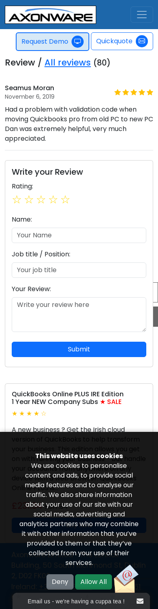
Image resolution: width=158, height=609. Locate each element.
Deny (60, 581)
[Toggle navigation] (142, 14)
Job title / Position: (41, 254)
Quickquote (122, 41)
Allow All (93, 581)
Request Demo (53, 42)
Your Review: (31, 289)
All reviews (67, 62)
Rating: (22, 186)
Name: (22, 219)
